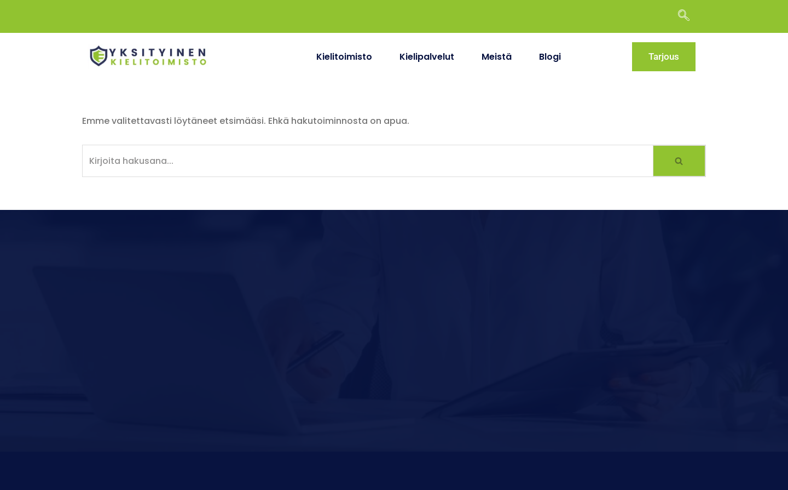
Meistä (497, 56)
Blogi (550, 56)
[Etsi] (367, 161)
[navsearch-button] (689, 16)
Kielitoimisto (344, 56)
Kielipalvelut (426, 56)
